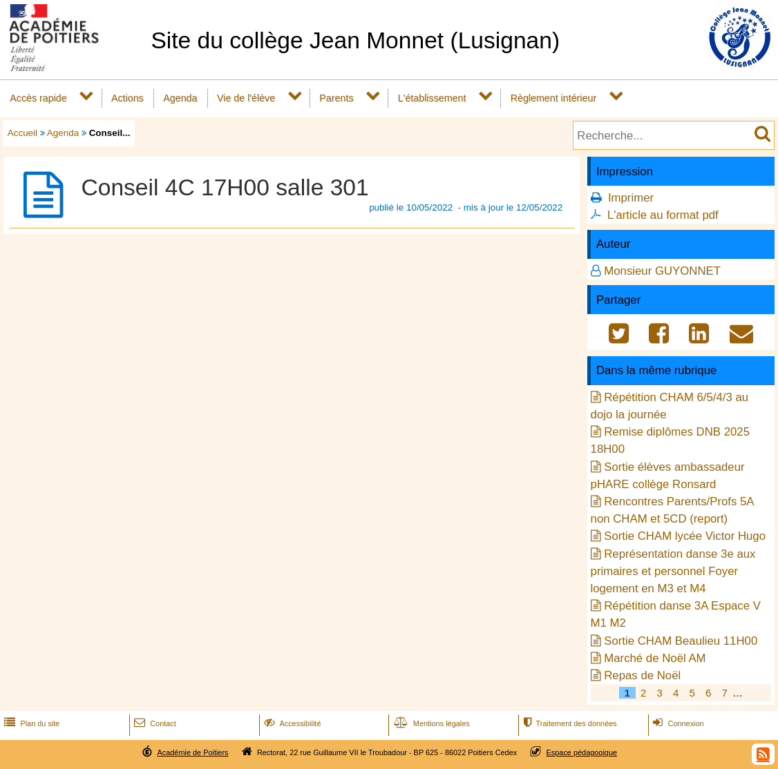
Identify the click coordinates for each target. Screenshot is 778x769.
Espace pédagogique (582, 752)
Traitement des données (568, 723)
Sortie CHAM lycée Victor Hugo (685, 536)
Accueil (22, 133)
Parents (336, 98)
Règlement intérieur (554, 98)
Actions (127, 98)
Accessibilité (291, 723)
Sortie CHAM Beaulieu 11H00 (680, 641)
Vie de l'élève (246, 98)
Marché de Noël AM (654, 658)
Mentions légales (430, 723)
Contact (153, 723)
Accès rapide (38, 98)
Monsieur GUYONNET (662, 271)
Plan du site (30, 723)
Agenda (180, 98)
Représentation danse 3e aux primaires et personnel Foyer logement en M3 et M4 (673, 571)
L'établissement (432, 98)
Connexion (676, 723)
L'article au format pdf (663, 215)
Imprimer (631, 197)
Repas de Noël (642, 675)
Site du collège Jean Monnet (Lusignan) (355, 40)
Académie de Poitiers (192, 752)
